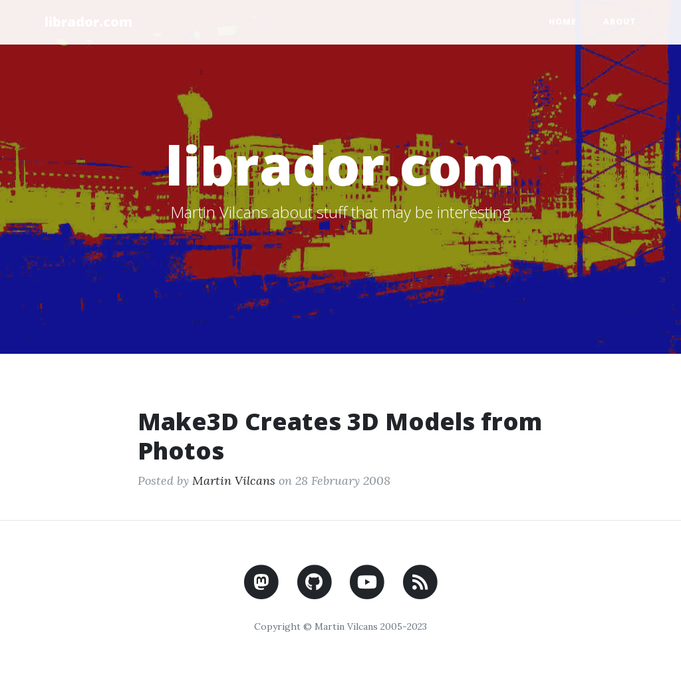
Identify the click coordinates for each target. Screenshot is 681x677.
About (619, 21)
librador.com (88, 22)
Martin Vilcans (233, 480)
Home (563, 21)
